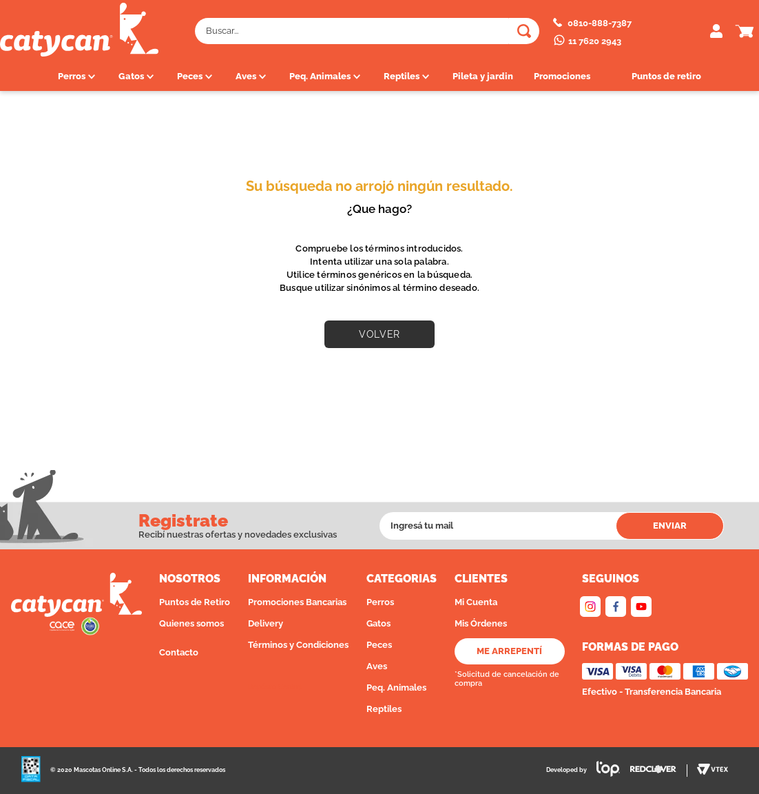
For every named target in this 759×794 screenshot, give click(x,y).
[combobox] (367, 31)
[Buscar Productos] (524, 31)
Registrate (183, 521)
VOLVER (379, 334)
